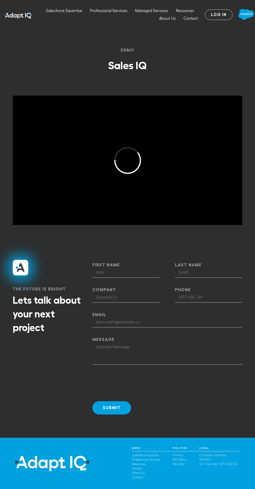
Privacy (178, 455)
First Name (106, 265)
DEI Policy (179, 459)
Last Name (188, 265)
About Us (167, 18)
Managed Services (151, 11)
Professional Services (108, 11)
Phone (183, 290)
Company (104, 290)
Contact (190, 18)
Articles (137, 468)
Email (99, 315)
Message (103, 339)
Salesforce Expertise (64, 11)
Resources (185, 11)
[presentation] (127, 383)
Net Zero (179, 464)
